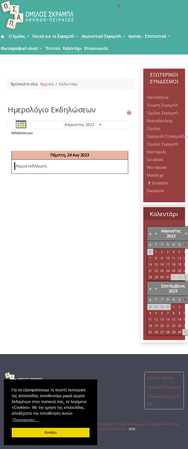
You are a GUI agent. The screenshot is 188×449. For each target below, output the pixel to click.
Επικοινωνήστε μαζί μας (163, 399)
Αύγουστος (171, 231)
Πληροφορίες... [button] (25, 420)
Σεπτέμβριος (173, 286)
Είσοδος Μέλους (160, 378)
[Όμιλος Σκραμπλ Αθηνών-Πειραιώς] (37, 15)
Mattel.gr (155, 175)
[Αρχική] (3, 36)
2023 (171, 236)
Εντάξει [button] (51, 432)
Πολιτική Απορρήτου (164, 387)
